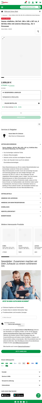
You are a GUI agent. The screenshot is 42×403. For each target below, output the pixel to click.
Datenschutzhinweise (23, 346)
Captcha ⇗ (21, 325)
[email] (19, 317)
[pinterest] (18, 402)
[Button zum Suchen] (39, 7)
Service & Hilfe (6, 376)
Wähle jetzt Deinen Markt (11, 11)
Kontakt (4, 372)
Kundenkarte (11, 85)
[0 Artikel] (21, 113)
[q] (28, 7)
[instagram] (21, 402)
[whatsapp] (26, 402)
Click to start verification (14, 324)
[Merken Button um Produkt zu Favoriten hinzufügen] (39, 124)
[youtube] (24, 402)
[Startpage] (4, 2)
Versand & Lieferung (8, 380)
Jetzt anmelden (21, 351)
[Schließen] (40, 11)
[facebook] (15, 402)
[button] (2, 7)
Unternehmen (6, 385)
